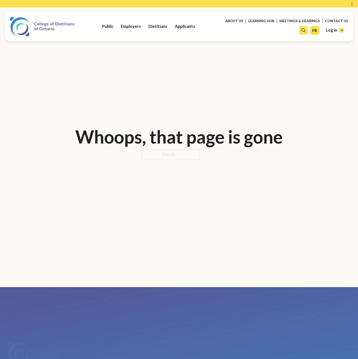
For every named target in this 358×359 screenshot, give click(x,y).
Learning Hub (261, 21)
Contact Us (336, 21)
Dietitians (157, 26)
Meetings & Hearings (299, 21)
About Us (234, 21)
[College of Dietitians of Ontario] (42, 26)
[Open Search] (304, 30)
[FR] (314, 30)
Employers (131, 26)
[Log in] (335, 30)
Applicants (185, 26)
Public (107, 26)
